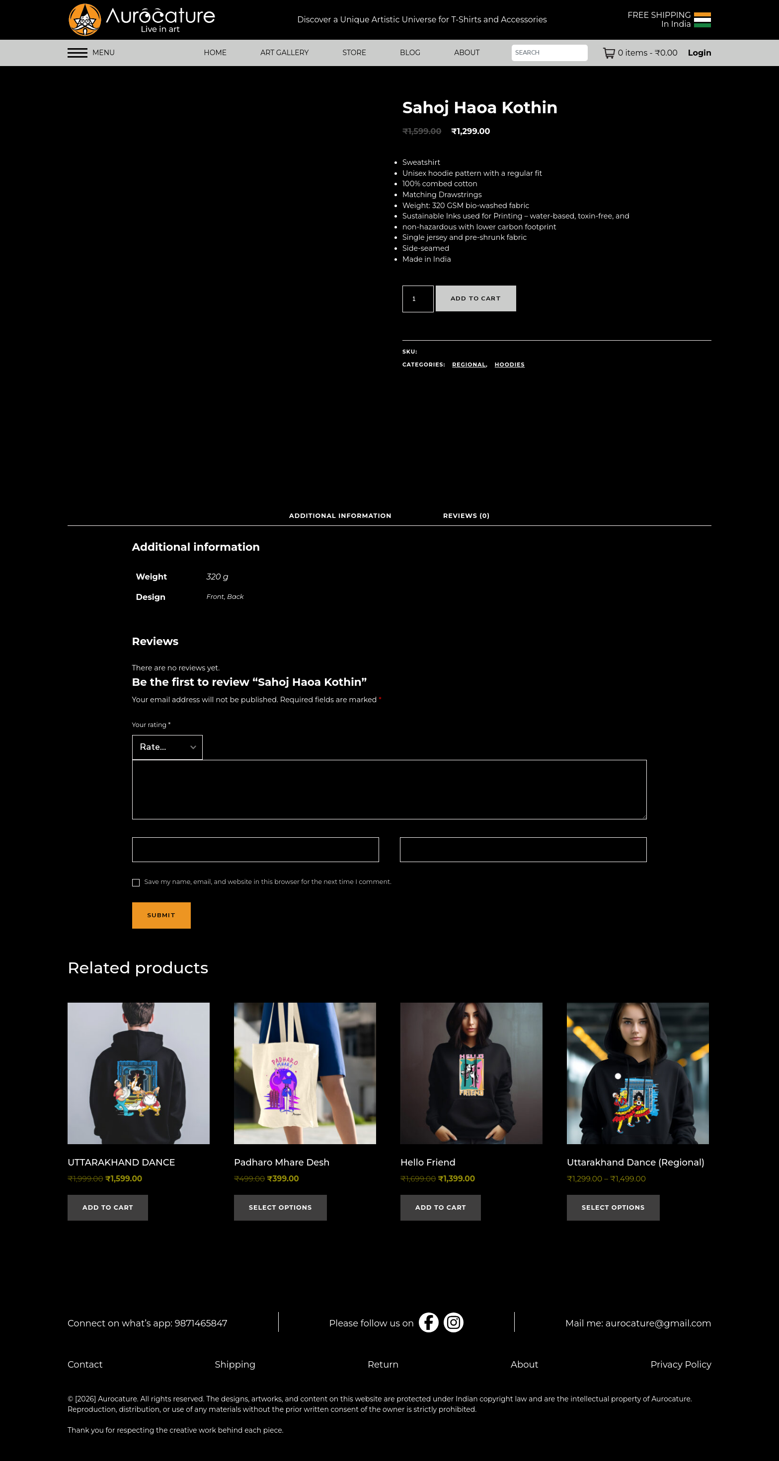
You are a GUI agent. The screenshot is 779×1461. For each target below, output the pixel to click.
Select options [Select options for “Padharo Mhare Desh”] (280, 1207)
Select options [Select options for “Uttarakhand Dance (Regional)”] (613, 1207)
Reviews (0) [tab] (467, 515)
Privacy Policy (681, 1364)
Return (383, 1364)
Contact (85, 1364)
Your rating (151, 725)
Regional (469, 365)
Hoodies (510, 365)
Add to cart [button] (107, 1207)
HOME (215, 52)
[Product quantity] (418, 299)
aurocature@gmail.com (658, 1323)
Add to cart (476, 298)
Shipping (235, 1364)
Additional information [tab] (340, 515)
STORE (354, 52)
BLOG (410, 52)
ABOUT (466, 52)
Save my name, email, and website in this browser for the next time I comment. (268, 881)
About (525, 1364)
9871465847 (201, 1323)
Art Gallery (284, 52)
